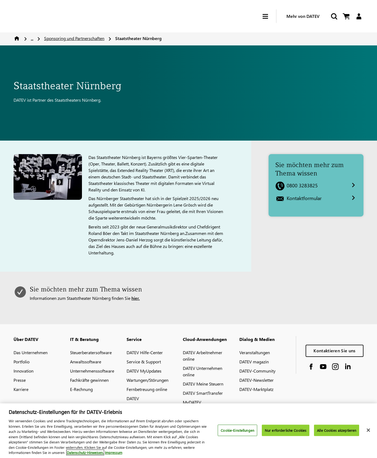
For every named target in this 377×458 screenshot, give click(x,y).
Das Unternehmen (31, 352)
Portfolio (21, 361)
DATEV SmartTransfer (203, 393)
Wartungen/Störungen (147, 380)
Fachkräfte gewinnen (89, 380)
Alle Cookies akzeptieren (336, 430)
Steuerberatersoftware (91, 352)
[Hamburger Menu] (269, 16)
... (32, 38)
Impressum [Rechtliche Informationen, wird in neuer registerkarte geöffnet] (113, 452)
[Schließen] (368, 430)
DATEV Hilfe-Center (145, 352)
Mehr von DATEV (302, 16)
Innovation (24, 371)
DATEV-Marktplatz (256, 389)
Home (17, 38)
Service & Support (144, 361)
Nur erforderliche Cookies (285, 430)
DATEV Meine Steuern (203, 384)
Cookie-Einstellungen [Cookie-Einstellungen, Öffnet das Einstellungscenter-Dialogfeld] (237, 430)
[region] (188, 430)
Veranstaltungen (254, 352)
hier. (135, 298)
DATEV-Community (257, 371)
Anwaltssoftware (85, 361)
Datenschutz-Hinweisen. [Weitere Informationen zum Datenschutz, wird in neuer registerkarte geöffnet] (85, 452)
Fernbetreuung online (147, 389)
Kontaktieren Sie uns (334, 350)
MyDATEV (192, 402)
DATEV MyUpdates (144, 371)
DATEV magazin (254, 361)
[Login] (358, 16)
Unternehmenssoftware (92, 371)
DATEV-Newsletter (256, 380)
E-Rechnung (81, 389)
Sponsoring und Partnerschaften (74, 38)
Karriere (21, 389)
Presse (20, 380)
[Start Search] (334, 16)
